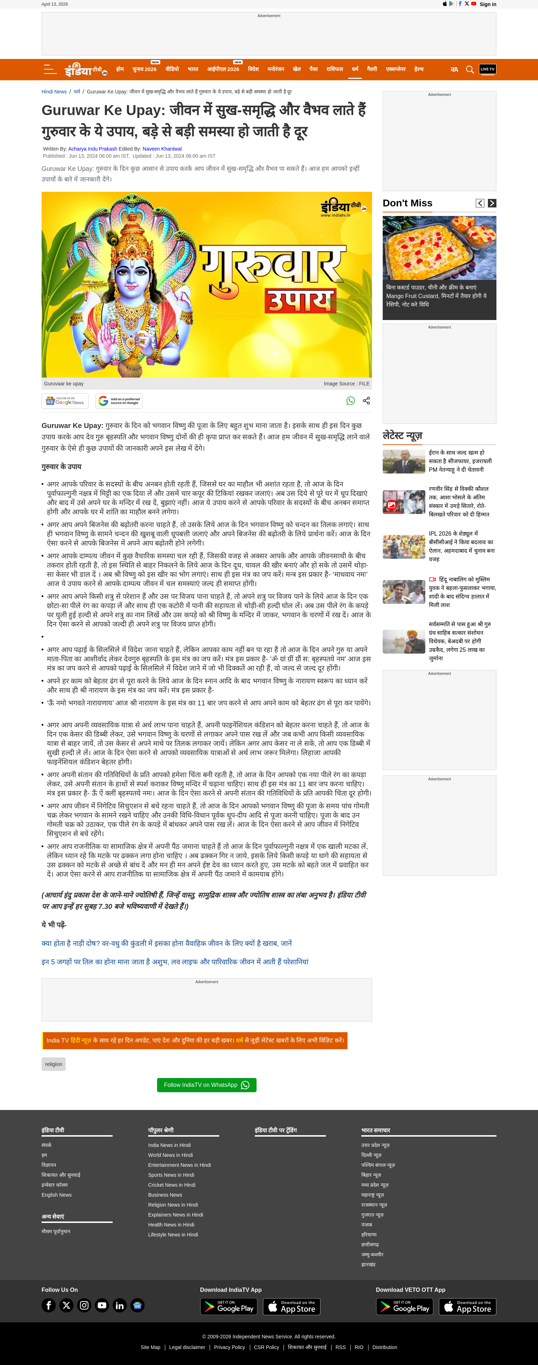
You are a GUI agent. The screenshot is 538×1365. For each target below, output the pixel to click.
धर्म (355, 69)
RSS (340, 1347)
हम (44, 1155)
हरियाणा (369, 1234)
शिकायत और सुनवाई (61, 1175)
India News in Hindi (169, 1145)
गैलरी (372, 69)
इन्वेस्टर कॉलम (55, 1185)
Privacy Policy (229, 1347)
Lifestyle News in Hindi (173, 1234)
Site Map (150, 1347)
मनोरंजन (276, 69)
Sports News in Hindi (171, 1175)
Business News (165, 1195)
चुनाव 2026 (145, 69)
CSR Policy (266, 1347)
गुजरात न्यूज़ (372, 1215)
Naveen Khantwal (162, 149)
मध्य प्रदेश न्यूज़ (374, 1185)
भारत (193, 69)
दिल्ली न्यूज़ (371, 1155)
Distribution (384, 1347)
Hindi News (54, 91)
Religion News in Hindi (173, 1205)
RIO (359, 1347)
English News (57, 1195)
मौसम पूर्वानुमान (56, 1231)
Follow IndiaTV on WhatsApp (206, 1085)
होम (120, 69)
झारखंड (368, 1264)
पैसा (314, 69)
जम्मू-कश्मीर (372, 1254)
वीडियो (172, 69)
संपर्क (47, 1145)
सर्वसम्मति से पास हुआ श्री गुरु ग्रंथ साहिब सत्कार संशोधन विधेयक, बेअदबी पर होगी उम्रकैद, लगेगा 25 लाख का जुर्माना (460, 641)
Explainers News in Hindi (175, 1215)
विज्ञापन (49, 1165)
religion (53, 1064)
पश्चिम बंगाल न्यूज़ (378, 1165)
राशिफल (335, 69)
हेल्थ (419, 69)
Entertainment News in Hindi (179, 1165)
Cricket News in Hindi (171, 1185)
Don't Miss (407, 202)
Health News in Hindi (171, 1225)
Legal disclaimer (187, 1347)
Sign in (488, 4)
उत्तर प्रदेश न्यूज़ (375, 1145)
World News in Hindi (170, 1155)
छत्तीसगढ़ (370, 1244)
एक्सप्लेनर (395, 69)
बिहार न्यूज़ (371, 1175)
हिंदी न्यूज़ (81, 1040)
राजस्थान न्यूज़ (374, 1205)
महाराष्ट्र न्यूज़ (372, 1195)
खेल (297, 69)
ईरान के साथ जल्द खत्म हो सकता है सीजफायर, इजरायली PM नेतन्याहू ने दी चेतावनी (460, 461)
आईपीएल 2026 (223, 69)
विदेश (253, 69)
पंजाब (366, 1225)
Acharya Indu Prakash (92, 149)
